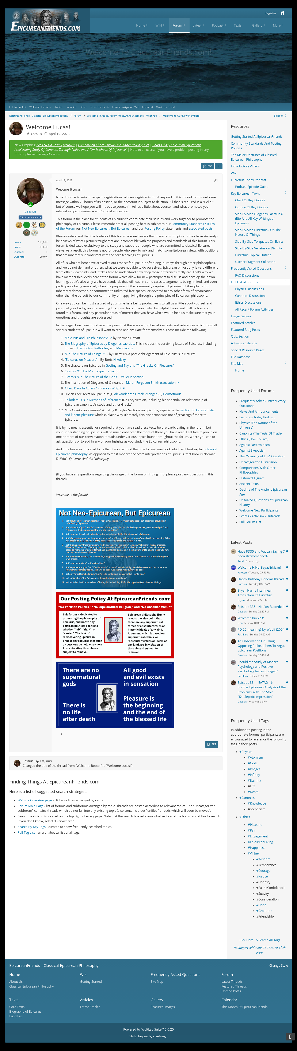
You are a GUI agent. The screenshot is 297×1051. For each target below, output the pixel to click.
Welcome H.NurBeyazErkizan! (259, 567)
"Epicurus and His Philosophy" (86, 338)
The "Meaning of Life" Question (262, 456)
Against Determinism (254, 445)
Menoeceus (124, 348)
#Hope (261, 905)
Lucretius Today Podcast (257, 417)
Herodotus (85, 348)
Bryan (241, 600)
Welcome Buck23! (251, 618)
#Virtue (253, 853)
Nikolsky (119, 359)
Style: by (148, 1036)
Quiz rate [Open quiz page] (19, 256)
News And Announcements (258, 411)
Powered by (148, 1029)
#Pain (252, 830)
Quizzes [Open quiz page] (18, 252)
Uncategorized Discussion (258, 462)
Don (240, 623)
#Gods (253, 763)
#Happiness (256, 847)
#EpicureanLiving (260, 842)
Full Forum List (250, 522)
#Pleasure (255, 824)
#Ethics (244, 817)
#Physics (245, 752)
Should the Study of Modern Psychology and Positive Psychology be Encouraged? (258, 666)
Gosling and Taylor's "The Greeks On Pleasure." (140, 365)
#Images (254, 769)
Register (270, 13)
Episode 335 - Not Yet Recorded (260, 606)
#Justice (262, 876)
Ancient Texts (249, 484)
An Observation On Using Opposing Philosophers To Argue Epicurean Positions (261, 645)
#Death (253, 792)
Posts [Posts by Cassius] (17, 247)
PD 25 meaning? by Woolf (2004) (261, 629)
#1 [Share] (216, 180)
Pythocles (101, 348)
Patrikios (243, 634)
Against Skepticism (252, 450)
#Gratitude (264, 910)
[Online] (30, 204)
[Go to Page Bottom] (290, 1036)
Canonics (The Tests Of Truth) (260, 433)
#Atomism (255, 757)
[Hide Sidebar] (281, 115)
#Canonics (247, 797)
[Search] (282, 13)
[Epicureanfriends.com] (47, 20)
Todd (241, 561)
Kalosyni (242, 572)
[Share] (218, 166)
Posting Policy (154, 228)
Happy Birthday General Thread (261, 579)
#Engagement (258, 836)
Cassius (36, 134)
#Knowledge (257, 803)
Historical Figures (251, 478)
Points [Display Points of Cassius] (17, 242)
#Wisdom (263, 859)
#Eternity (254, 780)
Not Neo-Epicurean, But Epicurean (106, 228)
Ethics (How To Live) (253, 439)
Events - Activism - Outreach (259, 516)
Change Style (278, 965)
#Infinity (254, 774)
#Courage (263, 870)
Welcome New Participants (258, 510)
